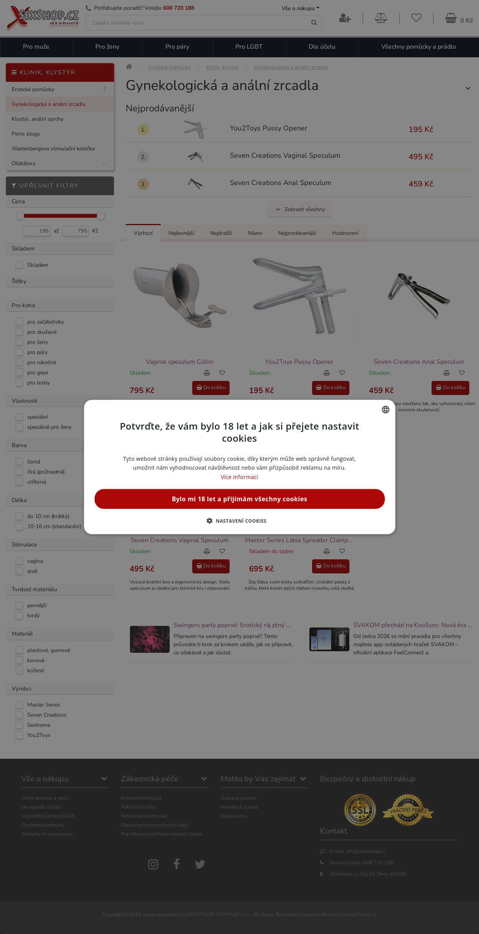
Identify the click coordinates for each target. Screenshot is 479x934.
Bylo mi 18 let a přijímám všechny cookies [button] (239, 498)
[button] (239, 520)
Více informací (239, 476)
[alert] (239, 467)
